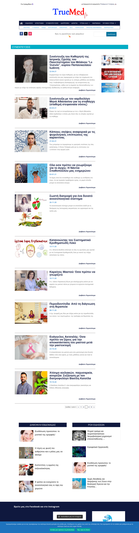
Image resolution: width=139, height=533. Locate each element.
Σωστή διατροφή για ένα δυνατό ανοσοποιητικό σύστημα (71, 197)
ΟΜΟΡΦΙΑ (63, 27)
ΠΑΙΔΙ (43, 27)
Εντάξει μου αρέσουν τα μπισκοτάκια (62, 530)
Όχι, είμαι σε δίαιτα (83, 530)
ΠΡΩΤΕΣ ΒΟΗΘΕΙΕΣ (94, 27)
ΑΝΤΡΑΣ (26, 27)
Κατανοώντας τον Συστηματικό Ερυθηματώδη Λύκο (70, 241)
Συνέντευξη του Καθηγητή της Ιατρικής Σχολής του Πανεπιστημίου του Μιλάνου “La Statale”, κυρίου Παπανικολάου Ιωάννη (71, 62)
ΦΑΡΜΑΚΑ (96, 23)
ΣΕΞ (71, 27)
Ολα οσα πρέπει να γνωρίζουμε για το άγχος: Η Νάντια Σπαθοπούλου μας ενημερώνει (71, 168)
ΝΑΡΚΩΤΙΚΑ (108, 27)
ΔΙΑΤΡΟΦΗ (65, 23)
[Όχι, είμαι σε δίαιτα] (136, 527)
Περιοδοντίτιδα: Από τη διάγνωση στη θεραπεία (72, 305)
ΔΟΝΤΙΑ (74, 23)
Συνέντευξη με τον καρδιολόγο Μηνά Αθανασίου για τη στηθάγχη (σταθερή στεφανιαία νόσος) (72, 101)
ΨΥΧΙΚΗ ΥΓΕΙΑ (108, 23)
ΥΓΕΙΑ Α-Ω (84, 23)
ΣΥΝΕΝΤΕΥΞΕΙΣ (52, 23)
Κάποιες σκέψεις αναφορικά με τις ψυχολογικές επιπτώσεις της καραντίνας (72, 134)
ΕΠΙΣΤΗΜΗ (39, 23)
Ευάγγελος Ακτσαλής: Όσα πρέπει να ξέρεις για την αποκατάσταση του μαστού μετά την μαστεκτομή (71, 341)
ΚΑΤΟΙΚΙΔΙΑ (52, 27)
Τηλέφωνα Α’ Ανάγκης (107, 4)
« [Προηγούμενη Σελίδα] (78, 407)
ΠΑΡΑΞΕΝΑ (79, 27)
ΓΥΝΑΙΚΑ (35, 27)
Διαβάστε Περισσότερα (87, 90)
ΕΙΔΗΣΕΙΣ (29, 23)
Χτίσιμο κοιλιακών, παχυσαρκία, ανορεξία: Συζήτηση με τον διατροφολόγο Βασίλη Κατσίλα (71, 375)
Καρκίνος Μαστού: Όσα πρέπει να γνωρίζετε (72, 273)
